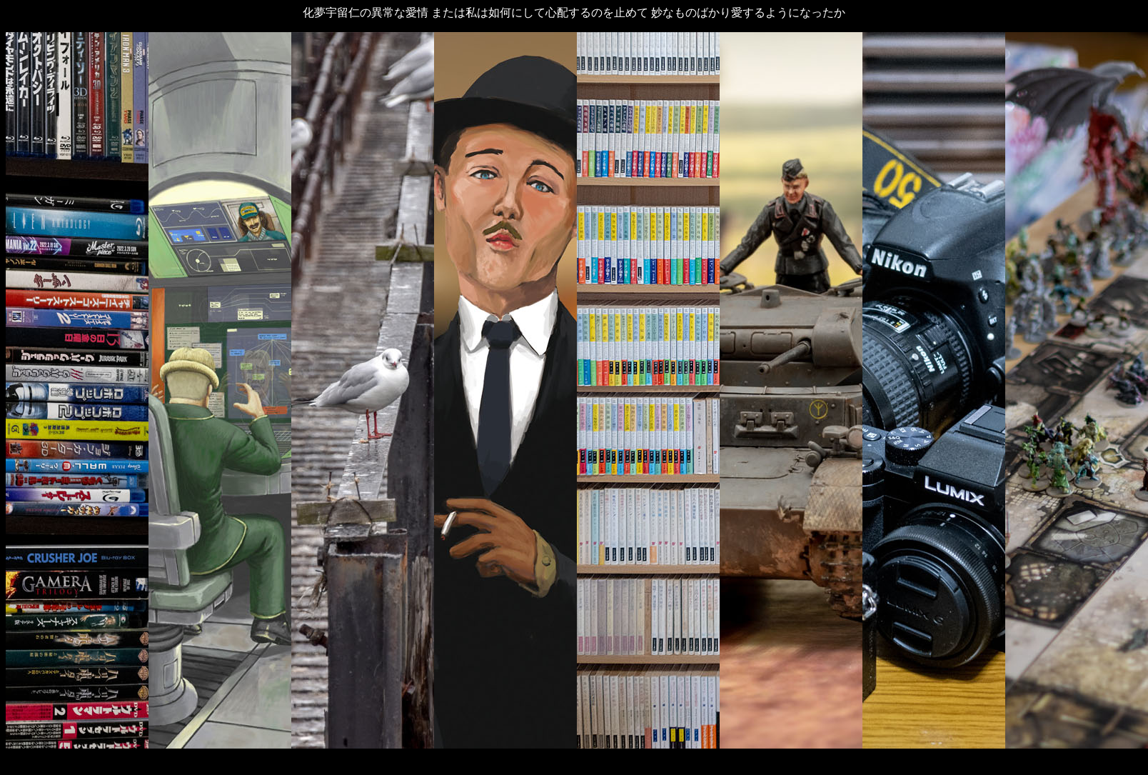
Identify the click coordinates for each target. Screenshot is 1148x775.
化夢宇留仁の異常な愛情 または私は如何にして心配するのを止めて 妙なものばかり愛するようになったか (574, 12)
